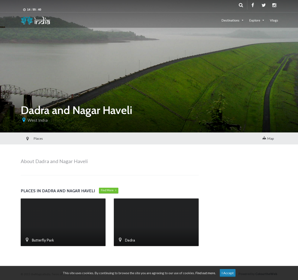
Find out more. (205, 273)
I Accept (228, 273)
